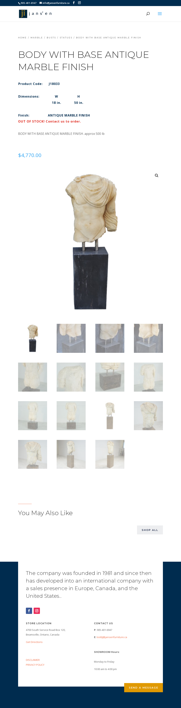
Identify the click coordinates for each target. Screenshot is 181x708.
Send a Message (143, 687)
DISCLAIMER (33, 660)
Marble (37, 37)
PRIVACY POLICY (35, 665)
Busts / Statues (59, 37)
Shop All (150, 529)
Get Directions (34, 642)
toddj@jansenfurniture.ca (112, 637)
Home (22, 37)
